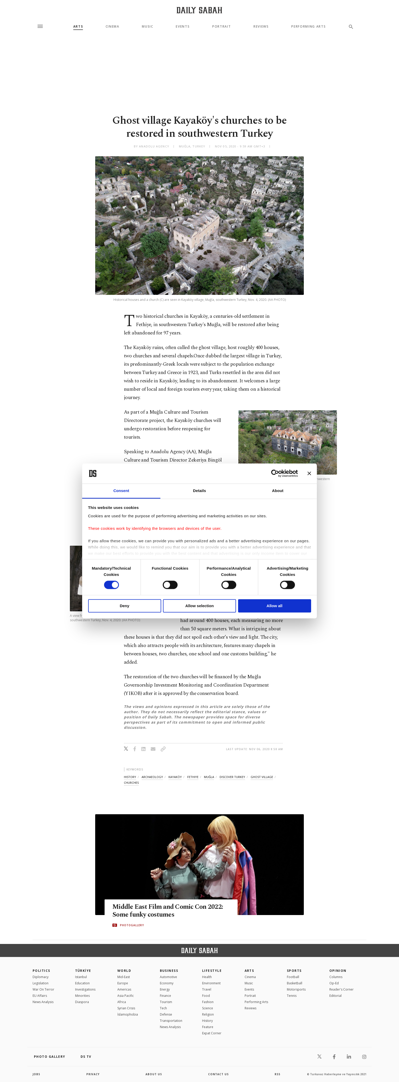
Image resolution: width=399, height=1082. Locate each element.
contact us (218, 1074)
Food (206, 995)
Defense (166, 1014)
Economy (166, 983)
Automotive (168, 977)
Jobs (36, 1074)
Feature (207, 1027)
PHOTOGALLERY (132, 925)
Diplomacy (41, 977)
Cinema (112, 26)
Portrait (221, 26)
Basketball (294, 983)
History (207, 1020)
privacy (93, 1074)
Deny (124, 606)
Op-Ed (334, 983)
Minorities (82, 995)
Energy (165, 989)
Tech (163, 1008)
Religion (208, 1014)
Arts (78, 26)
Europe (122, 983)
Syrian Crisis (126, 1008)
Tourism (166, 1002)
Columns (335, 977)
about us (154, 1074)
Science (207, 1008)
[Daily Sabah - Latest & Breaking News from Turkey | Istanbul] (199, 10)
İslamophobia (127, 1014)
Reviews (261, 26)
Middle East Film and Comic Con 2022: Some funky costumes (167, 911)
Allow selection (199, 606)
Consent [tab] (121, 490)
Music (147, 26)
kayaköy (175, 777)
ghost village (262, 777)
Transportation (171, 1020)
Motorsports (296, 989)
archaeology (152, 777)
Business (169, 970)
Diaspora (82, 1002)
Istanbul (81, 977)
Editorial (335, 995)
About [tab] (277, 490)
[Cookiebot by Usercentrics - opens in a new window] (275, 473)
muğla (209, 777)
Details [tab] (199, 490)
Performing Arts (308, 26)
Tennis (292, 995)
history (130, 777)
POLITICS (41, 970)
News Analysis (43, 1002)
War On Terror (43, 989)
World (124, 970)
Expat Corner (211, 1033)
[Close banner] (309, 473)
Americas (124, 989)
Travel (206, 989)
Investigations (85, 989)
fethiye (192, 777)
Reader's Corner (341, 989)
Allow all (274, 606)
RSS (277, 1074)
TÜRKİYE (83, 970)
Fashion (208, 1002)
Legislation (41, 983)
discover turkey (232, 777)
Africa (121, 1002)
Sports (294, 970)
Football (293, 977)
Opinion (338, 970)
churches (131, 783)
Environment (211, 983)
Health (207, 977)
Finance (165, 995)
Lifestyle (212, 970)
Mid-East (123, 977)
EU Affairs (40, 995)
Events (183, 26)
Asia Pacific (125, 995)
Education (82, 983)
